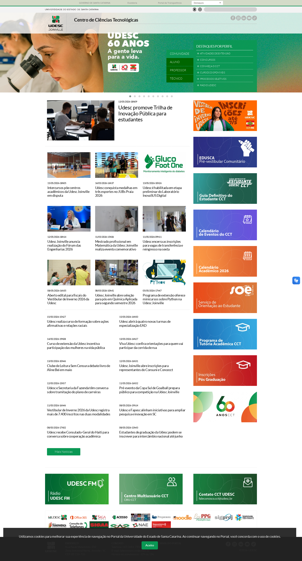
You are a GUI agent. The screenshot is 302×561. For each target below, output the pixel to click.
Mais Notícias (64, 451)
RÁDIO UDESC (208, 85)
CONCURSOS (207, 60)
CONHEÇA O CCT (210, 66)
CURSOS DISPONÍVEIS (212, 72)
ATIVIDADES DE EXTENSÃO (215, 53)
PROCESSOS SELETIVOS (213, 79)
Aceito (149, 545)
